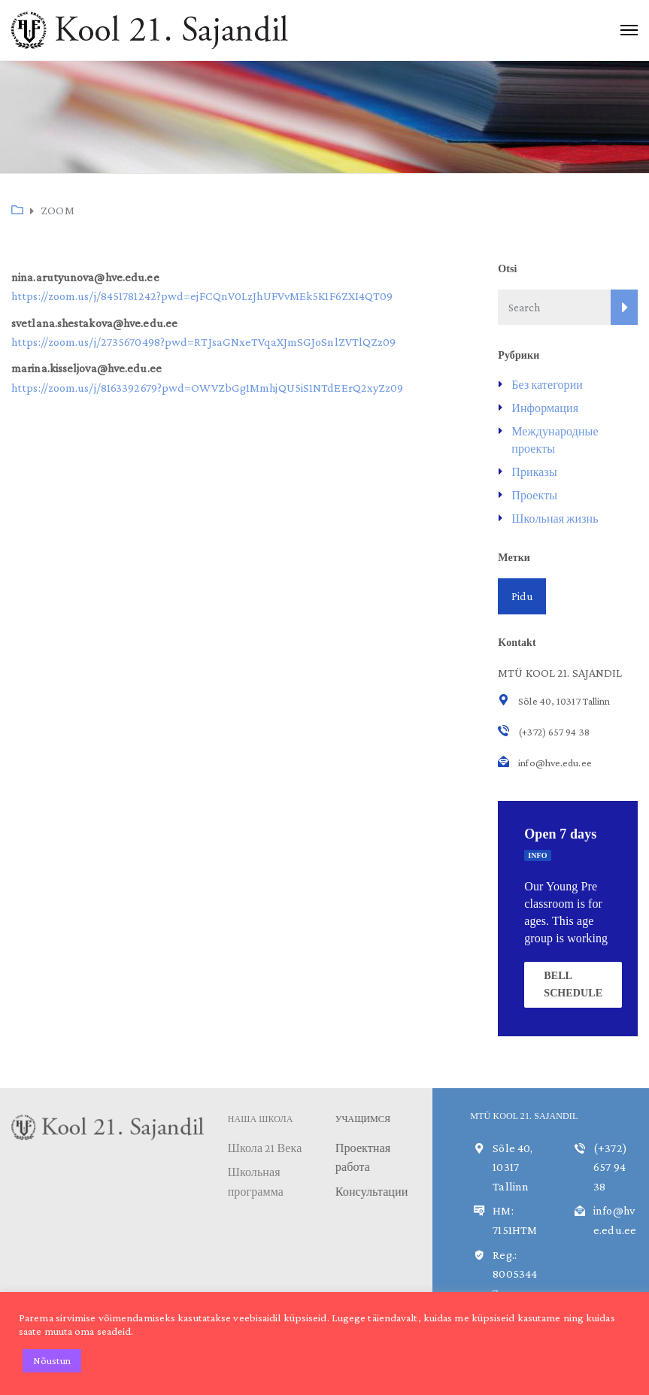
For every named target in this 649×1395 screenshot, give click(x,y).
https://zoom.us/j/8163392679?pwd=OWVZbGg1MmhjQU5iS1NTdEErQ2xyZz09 (207, 387)
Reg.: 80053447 (515, 1273)
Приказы (534, 472)
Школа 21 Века (265, 1148)
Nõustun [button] (52, 1360)
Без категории (547, 384)
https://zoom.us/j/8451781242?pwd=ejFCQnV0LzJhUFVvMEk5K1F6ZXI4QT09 (202, 296)
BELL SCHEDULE (573, 984)
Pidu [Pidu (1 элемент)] (521, 596)
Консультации (374, 1191)
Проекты (534, 495)
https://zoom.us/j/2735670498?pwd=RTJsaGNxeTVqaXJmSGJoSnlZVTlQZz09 (203, 341)
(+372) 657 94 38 (610, 1167)
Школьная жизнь (554, 518)
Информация (544, 408)
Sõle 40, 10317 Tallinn (512, 1167)
